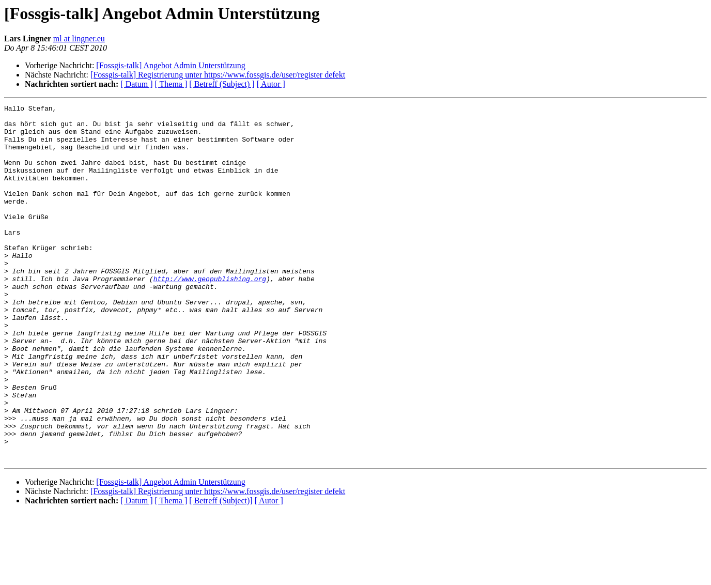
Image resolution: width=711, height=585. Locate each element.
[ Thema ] (171, 84)
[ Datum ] (136, 84)
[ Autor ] (271, 84)
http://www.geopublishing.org (209, 314)
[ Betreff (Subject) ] (221, 84)
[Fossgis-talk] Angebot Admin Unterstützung (170, 65)
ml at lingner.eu (79, 38)
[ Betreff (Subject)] (220, 571)
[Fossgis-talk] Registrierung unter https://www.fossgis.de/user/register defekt (217, 74)
